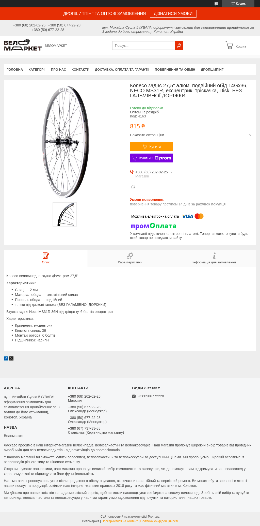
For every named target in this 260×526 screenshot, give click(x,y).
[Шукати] (179, 45)
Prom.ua (153, 516)
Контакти (80, 69)
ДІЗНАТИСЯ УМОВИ (173, 13)
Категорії (36, 69)
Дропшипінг (212, 69)
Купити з (155, 158)
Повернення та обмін (175, 69)
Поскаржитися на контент (120, 521)
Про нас (58, 69)
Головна (15, 69)
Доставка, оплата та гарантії (122, 69)
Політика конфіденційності (159, 521)
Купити (155, 147)
